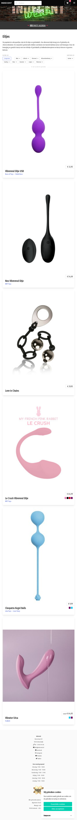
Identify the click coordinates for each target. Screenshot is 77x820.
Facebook (38, 750)
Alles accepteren (58, 809)
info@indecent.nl (38, 747)
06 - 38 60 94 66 (38, 744)
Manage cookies (38, 805)
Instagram (38, 753)
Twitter (38, 758)
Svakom (7, 721)
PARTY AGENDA (38, 25)
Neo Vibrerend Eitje (14, 280)
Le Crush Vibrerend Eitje (16, 498)
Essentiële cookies (58, 804)
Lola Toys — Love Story (12, 611)
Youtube (38, 756)
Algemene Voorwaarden (38, 802)
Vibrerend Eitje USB (14, 171)
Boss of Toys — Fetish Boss (14, 174)
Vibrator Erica (11, 717)
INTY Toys (8, 284)
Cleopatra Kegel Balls (15, 608)
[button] (74, 3)
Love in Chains (12, 390)
